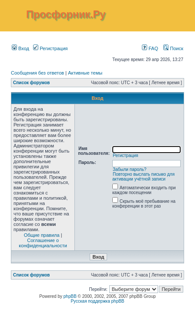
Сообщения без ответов (37, 72)
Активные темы (85, 72)
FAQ (150, 48)
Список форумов (31, 82)
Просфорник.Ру (65, 14)
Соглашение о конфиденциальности (43, 243)
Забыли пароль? (129, 169)
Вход (20, 48)
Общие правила (42, 235)
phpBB (70, 296)
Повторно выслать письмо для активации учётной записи (143, 176)
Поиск (173, 48)
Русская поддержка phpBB (97, 301)
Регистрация (50, 48)
